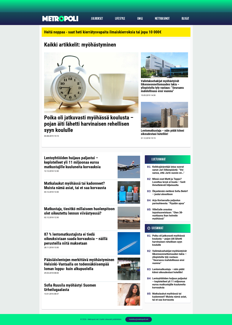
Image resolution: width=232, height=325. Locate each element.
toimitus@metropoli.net (138, 319)
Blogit (185, 18)
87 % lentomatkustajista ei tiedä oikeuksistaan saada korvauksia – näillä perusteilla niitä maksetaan (75, 239)
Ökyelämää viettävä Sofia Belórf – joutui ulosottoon (170, 193)
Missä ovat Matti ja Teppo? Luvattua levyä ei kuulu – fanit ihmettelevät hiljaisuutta (168, 182)
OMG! (140, 18)
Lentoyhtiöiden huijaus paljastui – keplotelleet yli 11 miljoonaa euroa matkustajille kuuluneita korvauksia (72, 162)
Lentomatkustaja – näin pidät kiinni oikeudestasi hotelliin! (162, 132)
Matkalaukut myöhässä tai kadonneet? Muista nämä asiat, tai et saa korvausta (75, 185)
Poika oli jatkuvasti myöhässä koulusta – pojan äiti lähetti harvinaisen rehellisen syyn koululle (88, 123)
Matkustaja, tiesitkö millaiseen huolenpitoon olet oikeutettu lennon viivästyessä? (79, 211)
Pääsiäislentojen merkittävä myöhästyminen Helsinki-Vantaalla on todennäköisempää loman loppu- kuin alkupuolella (79, 264)
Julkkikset (97, 18)
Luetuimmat (159, 159)
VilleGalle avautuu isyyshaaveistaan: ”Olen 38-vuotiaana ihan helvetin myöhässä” (167, 214)
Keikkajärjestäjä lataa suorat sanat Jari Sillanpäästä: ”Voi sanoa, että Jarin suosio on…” (168, 169)
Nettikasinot (162, 18)
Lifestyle (120, 18)
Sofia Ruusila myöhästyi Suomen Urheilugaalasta (70, 287)
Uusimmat (157, 228)
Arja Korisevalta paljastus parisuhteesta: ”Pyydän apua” (168, 202)
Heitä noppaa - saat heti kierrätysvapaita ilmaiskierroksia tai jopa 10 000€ (102, 32)
